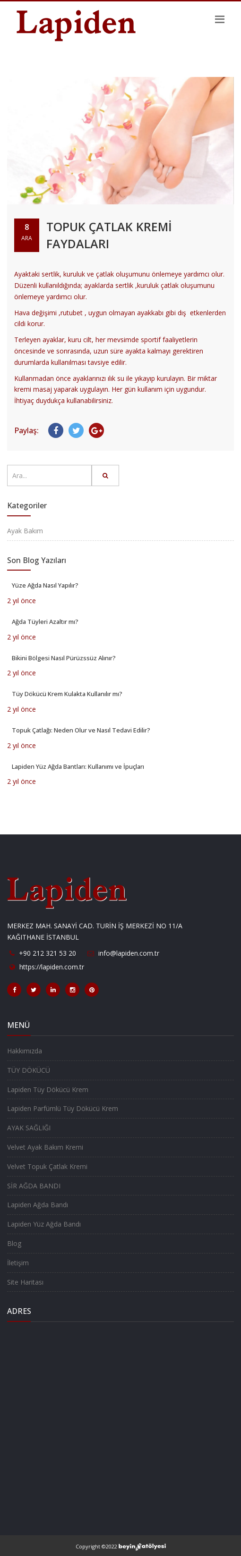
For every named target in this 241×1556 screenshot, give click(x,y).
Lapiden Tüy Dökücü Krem (47, 1089)
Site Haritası (25, 1282)
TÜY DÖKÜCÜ (28, 1070)
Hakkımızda (24, 1050)
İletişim (18, 1262)
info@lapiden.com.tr (128, 953)
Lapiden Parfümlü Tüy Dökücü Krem (62, 1108)
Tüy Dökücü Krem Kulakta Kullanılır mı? (67, 694)
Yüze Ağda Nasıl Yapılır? (45, 585)
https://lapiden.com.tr (51, 966)
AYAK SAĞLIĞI (29, 1127)
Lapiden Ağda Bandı (37, 1204)
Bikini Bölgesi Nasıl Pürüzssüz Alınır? (64, 658)
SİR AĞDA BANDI (33, 1185)
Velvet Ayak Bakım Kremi (45, 1147)
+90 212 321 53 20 (47, 953)
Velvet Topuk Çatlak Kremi (47, 1166)
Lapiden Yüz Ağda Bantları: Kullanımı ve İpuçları (78, 766)
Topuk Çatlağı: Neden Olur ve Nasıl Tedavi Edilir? (81, 730)
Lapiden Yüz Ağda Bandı (44, 1224)
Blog (14, 1243)
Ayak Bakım (25, 530)
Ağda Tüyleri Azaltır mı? (45, 621)
